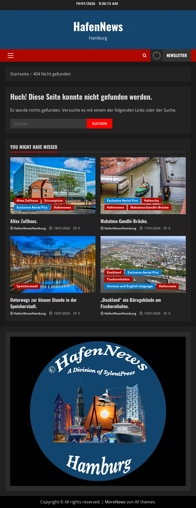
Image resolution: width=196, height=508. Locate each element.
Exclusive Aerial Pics (32, 207)
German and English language (130, 286)
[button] (10, 55)
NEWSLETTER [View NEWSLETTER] (168, 55)
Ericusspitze (53, 200)
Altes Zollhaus (27, 200)
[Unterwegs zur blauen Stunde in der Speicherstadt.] (52, 264)
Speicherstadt (27, 286)
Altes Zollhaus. (24, 221)
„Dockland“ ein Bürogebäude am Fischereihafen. (131, 302)
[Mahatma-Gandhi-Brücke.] (143, 185)
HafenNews (98, 26)
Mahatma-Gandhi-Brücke (149, 207)
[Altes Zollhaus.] (52, 185)
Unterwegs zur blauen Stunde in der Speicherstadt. (43, 302)
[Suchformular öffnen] (144, 55)
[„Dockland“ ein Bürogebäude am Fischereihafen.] (143, 264)
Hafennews (62, 207)
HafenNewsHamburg (30, 228)
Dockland (114, 272)
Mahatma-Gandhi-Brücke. (124, 221)
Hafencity (151, 200)
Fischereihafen (118, 279)
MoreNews (115, 502)
